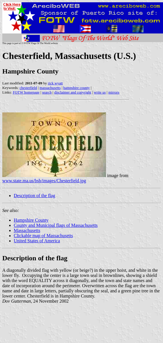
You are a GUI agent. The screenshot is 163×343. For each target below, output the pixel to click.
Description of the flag (34, 195)
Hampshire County (31, 220)
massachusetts (50, 88)
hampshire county (76, 88)
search (47, 92)
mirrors (113, 92)
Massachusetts (27, 230)
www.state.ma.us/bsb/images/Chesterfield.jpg (44, 180)
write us (100, 92)
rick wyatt (55, 83)
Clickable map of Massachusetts (43, 235)
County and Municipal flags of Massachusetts (56, 225)
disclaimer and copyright (72, 92)
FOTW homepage (26, 92)
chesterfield (28, 88)
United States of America (37, 240)
